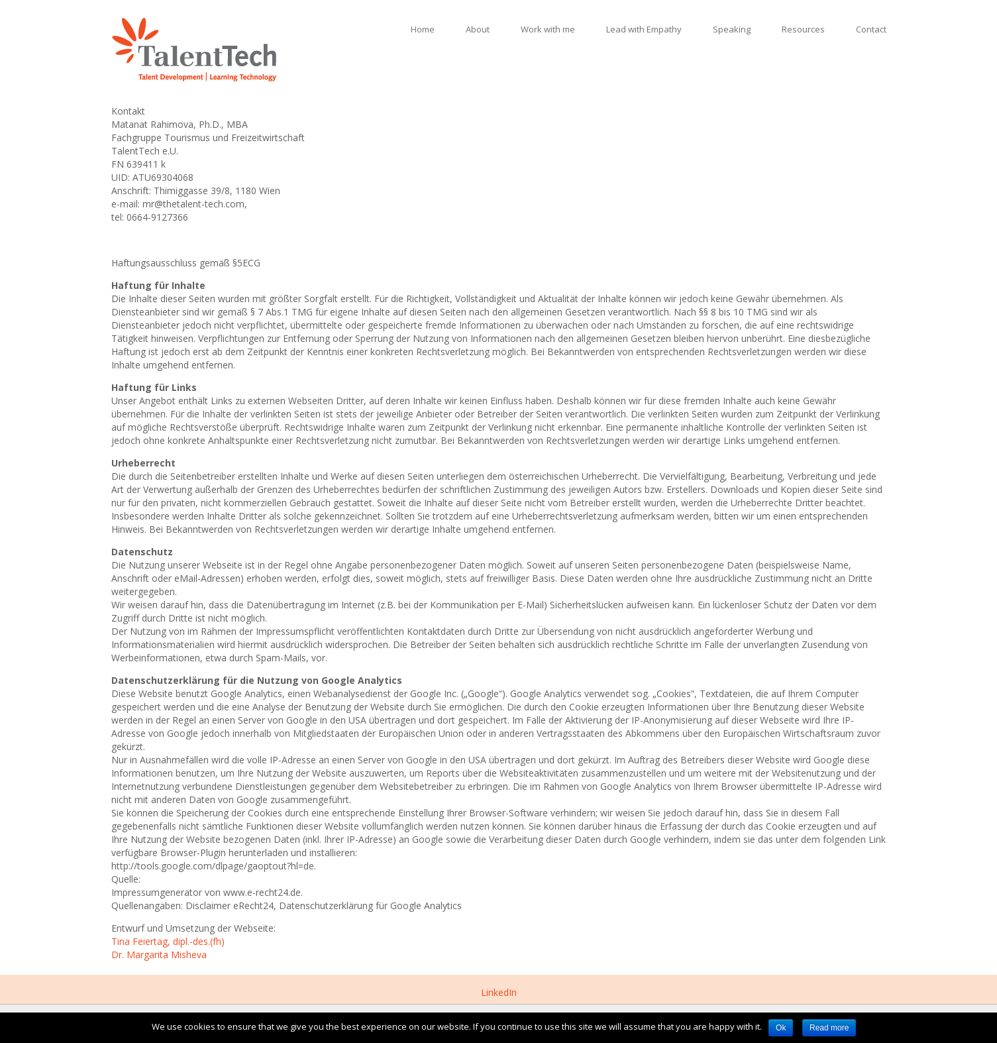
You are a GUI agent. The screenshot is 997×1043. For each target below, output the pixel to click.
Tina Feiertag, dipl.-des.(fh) (168, 941)
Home (423, 29)
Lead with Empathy (644, 29)
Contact (871, 29)
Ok (781, 1027)
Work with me (548, 29)
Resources (803, 29)
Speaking (732, 29)
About (478, 29)
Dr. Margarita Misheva (159, 954)
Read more (829, 1027)
